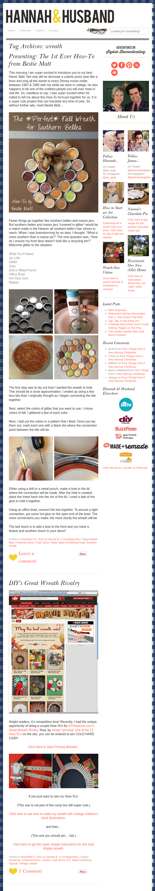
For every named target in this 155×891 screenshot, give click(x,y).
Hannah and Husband (60, 16)
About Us (126, 115)
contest (32, 836)
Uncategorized (69, 525)
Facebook (121, 64)
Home (11, 30)
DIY (54, 836)
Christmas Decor (24, 528)
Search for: (97, 30)
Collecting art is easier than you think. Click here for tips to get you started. (113, 226)
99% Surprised (117, 303)
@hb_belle (109, 168)
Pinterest (129, 64)
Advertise (25, 30)
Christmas (91, 833)
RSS (136, 64)
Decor (44, 528)
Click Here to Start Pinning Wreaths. (53, 726)
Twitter (114, 64)
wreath (12, 531)
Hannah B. (52, 525)
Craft (37, 528)
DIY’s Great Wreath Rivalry (42, 568)
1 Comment (30, 847)
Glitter (52, 528)
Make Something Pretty (69, 528)
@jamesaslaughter (139, 168)
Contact (53, 30)
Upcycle (81, 836)
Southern (88, 528)
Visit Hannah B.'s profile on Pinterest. (125, 456)
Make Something (66, 836)
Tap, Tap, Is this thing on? (123, 313)
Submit (40, 30)
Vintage (91, 836)
